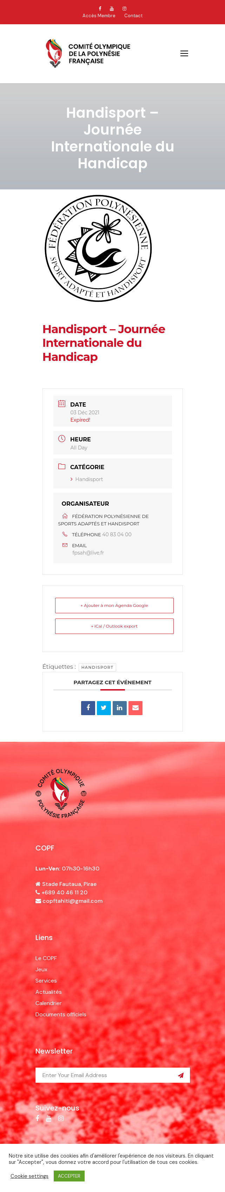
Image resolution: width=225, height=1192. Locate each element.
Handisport (87, 479)
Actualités (48, 992)
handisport (97, 667)
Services (46, 980)
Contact (133, 16)
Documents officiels (60, 1014)
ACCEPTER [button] (69, 1176)
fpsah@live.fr (88, 553)
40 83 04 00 (116, 534)
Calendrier (48, 1003)
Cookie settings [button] (29, 1176)
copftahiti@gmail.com (72, 901)
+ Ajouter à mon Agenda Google (114, 605)
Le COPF (46, 958)
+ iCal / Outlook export (114, 626)
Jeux (41, 969)
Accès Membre (98, 16)
